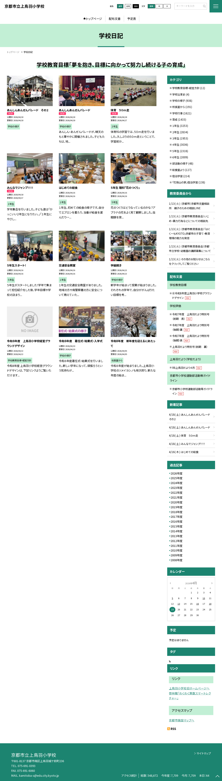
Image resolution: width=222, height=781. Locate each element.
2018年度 (176, 512)
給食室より (178, 170)
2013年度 (176, 536)
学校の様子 (178, 100)
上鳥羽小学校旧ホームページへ (189, 688)
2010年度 (176, 550)
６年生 (175, 157)
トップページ (94, 18)
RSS (173, 729)
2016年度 (176, 521)
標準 (151, 6)
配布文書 (115, 18)
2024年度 (176, 483)
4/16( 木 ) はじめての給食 (183, 452)
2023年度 (176, 488)
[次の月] (211, 582)
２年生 (175, 132)
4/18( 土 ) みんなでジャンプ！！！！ (187, 444)
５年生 (175, 151)
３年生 (175, 138)
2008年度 (176, 560)
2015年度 (176, 526)
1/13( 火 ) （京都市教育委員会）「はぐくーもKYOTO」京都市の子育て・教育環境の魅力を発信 (189, 233)
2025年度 (176, 478)
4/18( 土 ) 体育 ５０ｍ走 (183, 435)
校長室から (178, 107)
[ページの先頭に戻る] (217, 776)
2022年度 (176, 492)
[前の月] (170, 582)
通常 (120, 6)
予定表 (131, 18)
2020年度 (176, 502)
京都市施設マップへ (181, 720)
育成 (174, 119)
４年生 (175, 144)
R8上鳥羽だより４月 (187, 367)
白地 (128, 6)
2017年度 (176, 516)
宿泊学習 (177, 176)
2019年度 (176, 507)
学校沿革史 (178, 94)
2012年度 (176, 541)
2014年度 (176, 531)
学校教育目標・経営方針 (185, 88)
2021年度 (176, 497)
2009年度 (176, 555)
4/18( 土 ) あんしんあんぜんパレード (189, 427)
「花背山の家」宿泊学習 (185, 182)
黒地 (136, 6)
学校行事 (177, 113)
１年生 (175, 126)
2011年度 (176, 546)
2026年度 (176, 473)
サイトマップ (204, 753)
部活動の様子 (180, 163)
